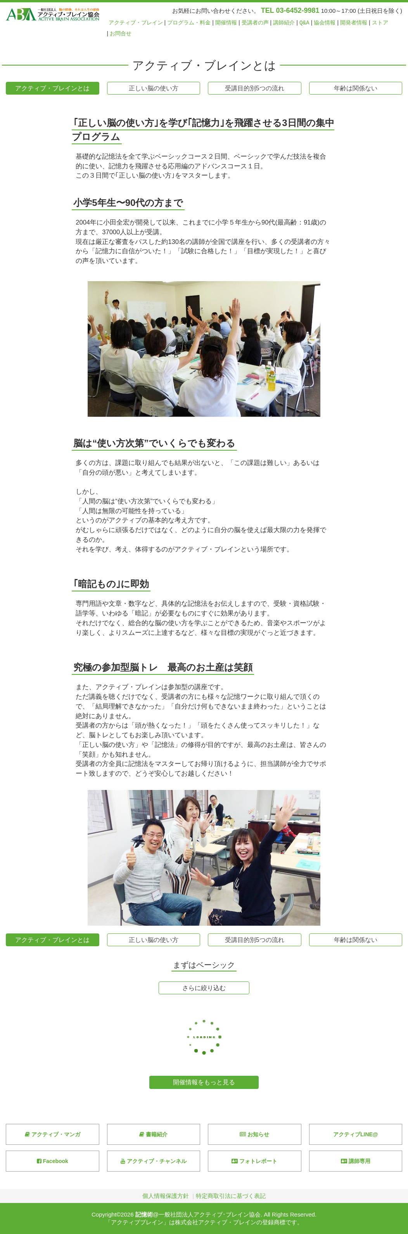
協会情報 (324, 22)
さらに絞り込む (204, 988)
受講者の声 (255, 22)
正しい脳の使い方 (153, 88)
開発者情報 (353, 22)
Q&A (304, 22)
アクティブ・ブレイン (136, 22)
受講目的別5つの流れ (254, 88)
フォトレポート (254, 1161)
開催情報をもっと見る (204, 1082)
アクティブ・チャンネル (154, 1161)
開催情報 (226, 22)
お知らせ (254, 1134)
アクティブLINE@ (355, 1134)
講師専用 (355, 1161)
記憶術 (144, 1214)
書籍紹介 (153, 1134)
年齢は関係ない (355, 88)
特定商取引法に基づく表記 (231, 1196)
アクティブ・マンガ (52, 1134)
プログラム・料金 (189, 22)
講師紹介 (284, 22)
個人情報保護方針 (165, 1196)
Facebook (52, 1161)
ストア (380, 22)
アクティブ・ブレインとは (52, 88)
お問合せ (120, 33)
